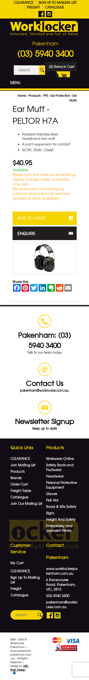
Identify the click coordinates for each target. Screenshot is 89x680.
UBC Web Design (19, 667)
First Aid (52, 500)
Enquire (26, 233)
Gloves (51, 493)
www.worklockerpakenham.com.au (61, 571)
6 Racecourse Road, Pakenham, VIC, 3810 (61, 584)
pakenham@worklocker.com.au (62, 604)
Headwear (55, 476)
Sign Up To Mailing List (57, 2)
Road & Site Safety (61, 506)
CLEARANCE (23, 2)
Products (34, 95)
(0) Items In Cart (61, 67)
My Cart (16, 562)
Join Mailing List (22, 465)
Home (22, 95)
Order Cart (19, 484)
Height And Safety (61, 519)
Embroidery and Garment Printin (59, 528)
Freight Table (20, 490)
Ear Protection (60, 95)
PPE (45, 95)
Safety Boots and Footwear (60, 467)
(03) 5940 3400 (45, 53)
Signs (50, 513)
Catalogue (54, 7)
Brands (15, 477)
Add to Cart (31, 218)
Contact (55, 545)
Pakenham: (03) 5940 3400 (44, 340)
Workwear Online (60, 458)
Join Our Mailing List (26, 503)
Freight (33, 7)
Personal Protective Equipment (61, 485)
